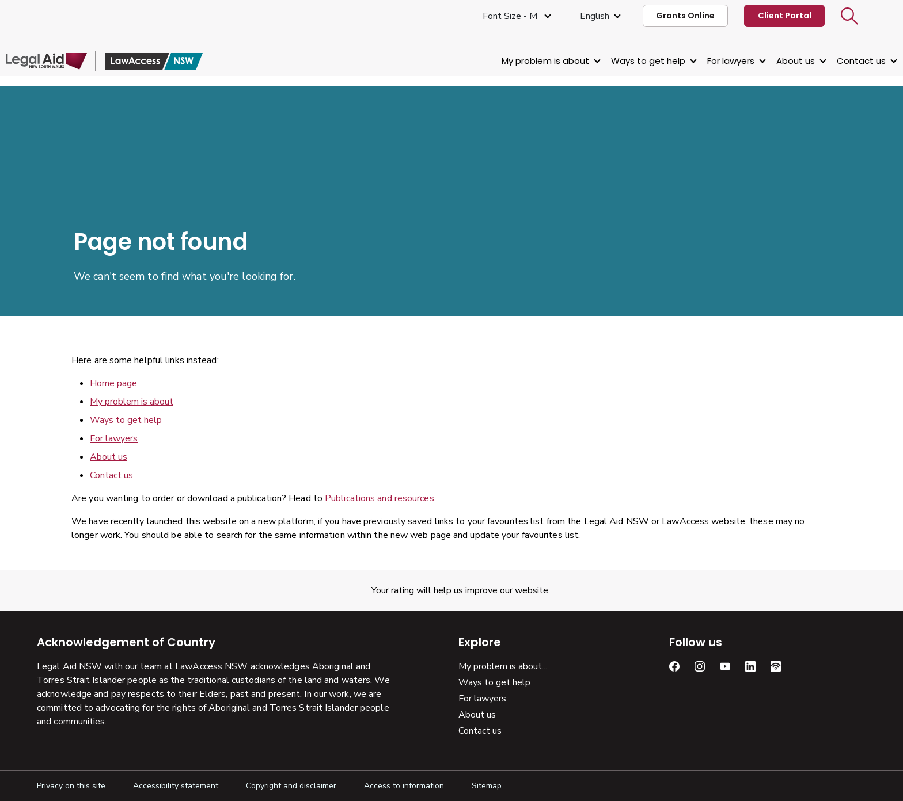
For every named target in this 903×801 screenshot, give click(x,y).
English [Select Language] (594, 16)
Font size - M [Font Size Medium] (511, 16)
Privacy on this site (71, 785)
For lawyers (699, 61)
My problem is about (514, 61)
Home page (113, 383)
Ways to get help (617, 61)
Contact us (830, 61)
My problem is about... (502, 666)
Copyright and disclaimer (291, 785)
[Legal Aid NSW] (135, 61)
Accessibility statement (175, 785)
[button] (849, 16)
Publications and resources (379, 498)
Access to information (404, 785)
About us (764, 61)
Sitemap (487, 785)
